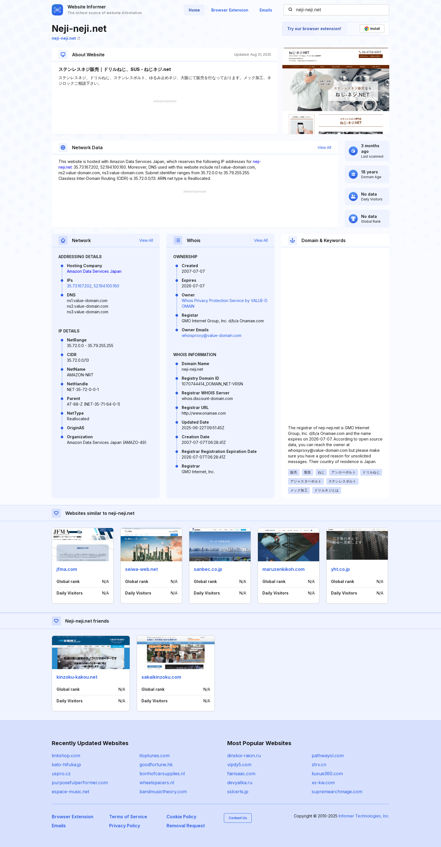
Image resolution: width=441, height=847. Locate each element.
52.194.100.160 (106, 285)
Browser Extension (229, 10)
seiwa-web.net (141, 569)
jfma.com (67, 569)
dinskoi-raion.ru (244, 755)
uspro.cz (61, 773)
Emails (266, 10)
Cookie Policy (181, 816)
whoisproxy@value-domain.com (211, 335)
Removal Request (185, 825)
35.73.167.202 (79, 285)
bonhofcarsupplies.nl (162, 773)
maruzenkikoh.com (283, 569)
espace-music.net (70, 791)
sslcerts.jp (237, 791)
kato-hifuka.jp (66, 764)
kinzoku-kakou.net (77, 677)
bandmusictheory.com (163, 791)
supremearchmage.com (337, 791)
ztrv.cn (319, 764)
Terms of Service (128, 816)
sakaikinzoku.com (161, 677)
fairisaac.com (241, 773)
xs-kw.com (323, 782)
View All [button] (324, 147)
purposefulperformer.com (80, 782)
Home (194, 10)
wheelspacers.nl (157, 782)
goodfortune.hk (156, 764)
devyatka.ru (239, 782)
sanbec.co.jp (208, 569)
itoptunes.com (155, 755)
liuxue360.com (327, 773)
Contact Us (238, 818)
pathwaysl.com (328, 755)
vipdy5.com (239, 764)
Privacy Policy (124, 825)
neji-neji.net (66, 38)
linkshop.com (66, 755)
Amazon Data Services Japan (94, 271)
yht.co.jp (340, 569)
